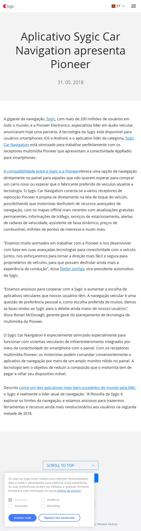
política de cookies (69, 490)
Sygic (50, 118)
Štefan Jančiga (72, 268)
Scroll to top (70, 465)
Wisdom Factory (107, 524)
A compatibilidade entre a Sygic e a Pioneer (41, 171)
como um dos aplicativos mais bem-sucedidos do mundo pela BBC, (77, 387)
